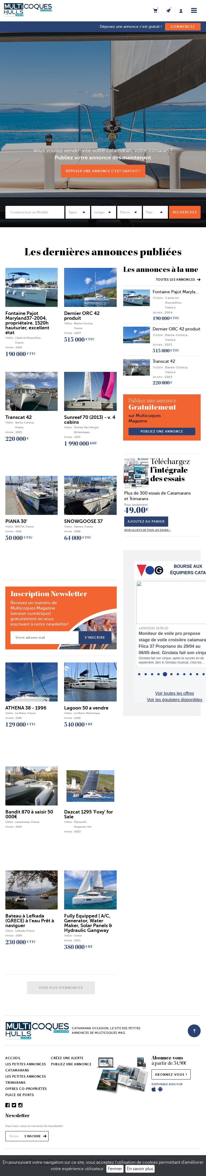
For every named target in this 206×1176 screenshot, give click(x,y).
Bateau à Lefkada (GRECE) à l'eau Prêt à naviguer (29, 920)
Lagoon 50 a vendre (86, 708)
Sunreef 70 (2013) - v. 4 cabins (89, 420)
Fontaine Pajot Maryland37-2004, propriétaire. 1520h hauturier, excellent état (27, 323)
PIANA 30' (16, 521)
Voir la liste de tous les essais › (147, 530)
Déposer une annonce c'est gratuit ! (103, 171)
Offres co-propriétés (26, 1089)
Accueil (12, 1058)
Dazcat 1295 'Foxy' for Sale (88, 814)
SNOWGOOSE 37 (83, 521)
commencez (183, 27)
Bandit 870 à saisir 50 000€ (29, 814)
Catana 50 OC (86, 67)
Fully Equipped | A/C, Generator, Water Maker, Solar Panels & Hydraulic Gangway (88, 923)
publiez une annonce (162, 431)
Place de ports (19, 1095)
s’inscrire (95, 637)
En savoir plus (140, 1168)
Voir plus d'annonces (61, 988)
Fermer (115, 1168)
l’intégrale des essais (170, 471)
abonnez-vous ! (171, 1075)
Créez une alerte (67, 1058)
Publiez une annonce (71, 1064)
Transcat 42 (164, 361)
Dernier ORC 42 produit (176, 329)
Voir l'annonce (172, 108)
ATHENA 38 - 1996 (25, 708)
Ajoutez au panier (146, 521)
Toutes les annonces (178, 280)
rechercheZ (185, 212)
